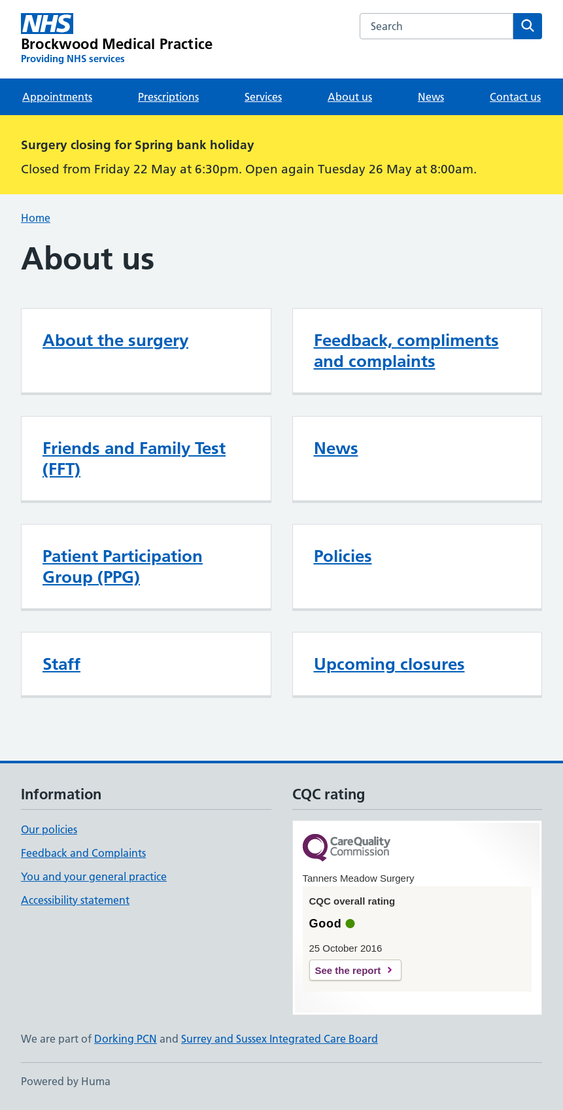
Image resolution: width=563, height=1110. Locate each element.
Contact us (515, 96)
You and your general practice (94, 876)
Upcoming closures (389, 663)
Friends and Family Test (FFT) (134, 458)
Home (35, 217)
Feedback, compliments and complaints (406, 351)
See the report (348, 970)
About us (350, 96)
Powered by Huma (66, 1081)
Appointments (57, 96)
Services (263, 96)
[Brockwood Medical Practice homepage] (117, 39)
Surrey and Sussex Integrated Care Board (279, 1038)
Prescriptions (168, 96)
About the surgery (115, 340)
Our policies (49, 829)
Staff (61, 663)
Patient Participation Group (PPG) (123, 566)
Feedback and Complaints (83, 852)
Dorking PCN (125, 1038)
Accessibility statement (75, 900)
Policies (343, 556)
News (431, 96)
